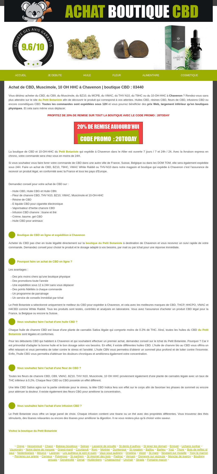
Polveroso (61, 456)
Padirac (118, 456)
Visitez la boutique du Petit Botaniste (32, 430)
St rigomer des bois (99, 456)
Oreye (20, 446)
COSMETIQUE (189, 75)
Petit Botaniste (68, 151)
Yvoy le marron (198, 452)
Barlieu (161, 449)
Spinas (84, 446)
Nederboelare (25, 452)
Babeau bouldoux (66, 446)
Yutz (171, 449)
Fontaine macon (157, 459)
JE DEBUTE (55, 75)
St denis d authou (129, 446)
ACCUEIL (20, 75)
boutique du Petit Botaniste (104, 243)
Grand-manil (65, 449)
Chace (49, 446)
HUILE (87, 75)
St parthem (77, 456)
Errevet (174, 446)
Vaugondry (16, 449)
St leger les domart (155, 446)
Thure (180, 449)
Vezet (142, 452)
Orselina (131, 452)
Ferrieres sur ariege (27, 456)
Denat (81, 459)
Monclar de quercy (179, 456)
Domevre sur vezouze (151, 456)
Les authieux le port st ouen (80, 452)
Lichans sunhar (191, 446)
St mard (154, 452)
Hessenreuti (34, 446)
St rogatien (136, 449)
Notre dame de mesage (40, 449)
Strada (140, 459)
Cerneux (47, 456)
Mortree (105, 449)
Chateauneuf (112, 459)
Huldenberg (95, 459)
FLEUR (117, 75)
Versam (130, 456)
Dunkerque (119, 449)
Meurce (41, 452)
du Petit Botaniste (50, 99)
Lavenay (54, 452)
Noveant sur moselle (174, 452)
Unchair (128, 459)
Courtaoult (82, 449)
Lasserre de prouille (104, 446)
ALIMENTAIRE (150, 75)
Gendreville (67, 459)
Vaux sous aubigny (111, 452)
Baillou (150, 449)
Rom (94, 449)
